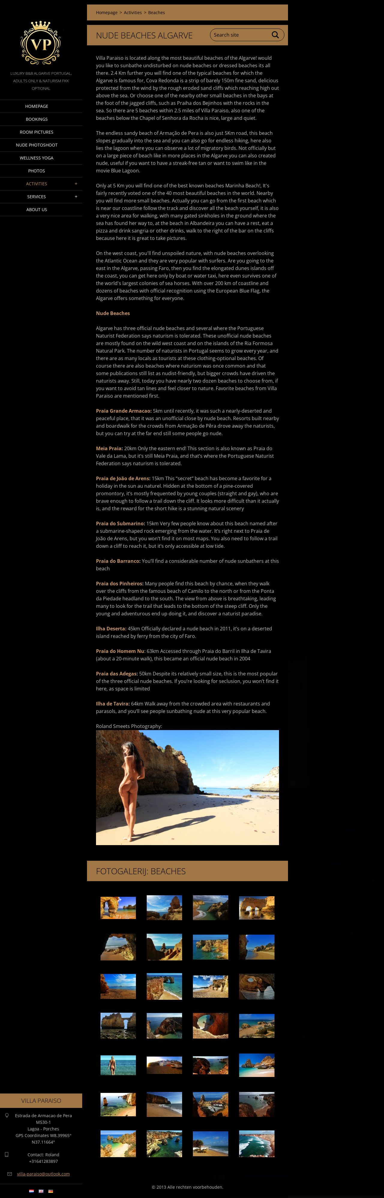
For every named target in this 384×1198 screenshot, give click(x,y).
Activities (36, 184)
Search (276, 34)
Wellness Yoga (36, 158)
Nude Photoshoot (37, 145)
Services (36, 196)
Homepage (36, 106)
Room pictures (36, 132)
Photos (36, 171)
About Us (36, 209)
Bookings (37, 119)
